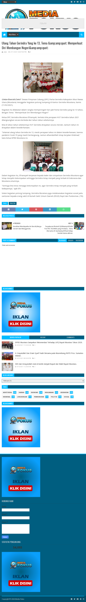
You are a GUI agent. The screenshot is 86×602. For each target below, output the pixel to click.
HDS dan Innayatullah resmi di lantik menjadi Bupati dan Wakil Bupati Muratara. (46, 364)
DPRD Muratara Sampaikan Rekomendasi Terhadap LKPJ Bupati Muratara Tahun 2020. (48, 342)
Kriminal (6, 397)
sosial (66, 397)
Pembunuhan (39, 397)
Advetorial (7, 392)
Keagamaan (49, 392)
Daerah (21, 392)
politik (12, 203)
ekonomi (34, 392)
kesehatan (64, 392)
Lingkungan (22, 397)
